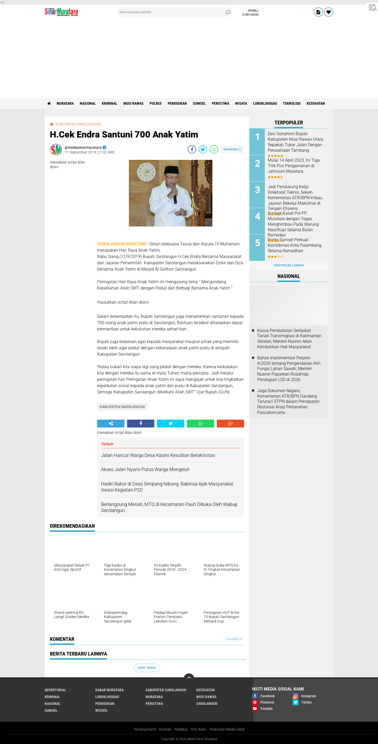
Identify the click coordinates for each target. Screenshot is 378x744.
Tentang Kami (144, 729)
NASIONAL (88, 103)
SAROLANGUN (207, 703)
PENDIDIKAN (177, 103)
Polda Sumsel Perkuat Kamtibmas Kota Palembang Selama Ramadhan (294, 245)
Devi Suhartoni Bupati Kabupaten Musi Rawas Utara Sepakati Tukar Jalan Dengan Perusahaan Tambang (295, 141)
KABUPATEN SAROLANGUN (78, 124)
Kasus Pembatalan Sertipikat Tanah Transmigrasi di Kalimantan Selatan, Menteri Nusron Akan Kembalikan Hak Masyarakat (289, 338)
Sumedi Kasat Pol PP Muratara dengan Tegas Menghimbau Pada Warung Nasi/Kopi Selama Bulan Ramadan (293, 224)
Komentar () (232, 149)
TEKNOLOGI (292, 103)
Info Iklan (198, 729)
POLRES (156, 103)
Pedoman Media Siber (227, 729)
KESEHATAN (316, 103)
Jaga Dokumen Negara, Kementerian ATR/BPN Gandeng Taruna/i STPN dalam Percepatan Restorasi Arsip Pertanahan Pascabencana (288, 401)
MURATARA (65, 103)
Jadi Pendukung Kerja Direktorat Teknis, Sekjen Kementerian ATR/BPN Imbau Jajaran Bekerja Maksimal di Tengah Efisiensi (295, 197)
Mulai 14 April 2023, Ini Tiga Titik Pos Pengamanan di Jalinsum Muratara (294, 166)
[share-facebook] (192, 149)
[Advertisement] (189, 59)
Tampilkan (234, 639)
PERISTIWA (220, 103)
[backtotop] (189, 678)
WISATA (241, 103)
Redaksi (181, 729)
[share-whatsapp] (214, 149)
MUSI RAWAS (133, 103)
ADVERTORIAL (55, 690)
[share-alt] (110, 424)
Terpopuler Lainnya (289, 265)
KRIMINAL (109, 103)
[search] (174, 12)
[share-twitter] (203, 149)
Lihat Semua (147, 667)
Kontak (165, 729)
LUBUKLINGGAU (265, 103)
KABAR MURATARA (109, 690)
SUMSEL (199, 103)
